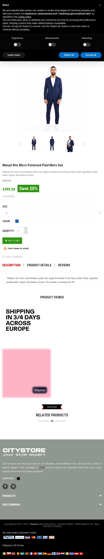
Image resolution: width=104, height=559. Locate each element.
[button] (99, 5)
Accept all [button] (91, 55)
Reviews (64, 265)
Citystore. (34, 524)
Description (11, 265)
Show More (8, 478)
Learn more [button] (14, 55)
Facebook (5, 486)
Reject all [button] (69, 55)
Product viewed (52, 297)
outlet (42, 467)
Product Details (39, 265)
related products (52, 415)
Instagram (13, 486)
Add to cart (12, 240)
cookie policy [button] (24, 17)
